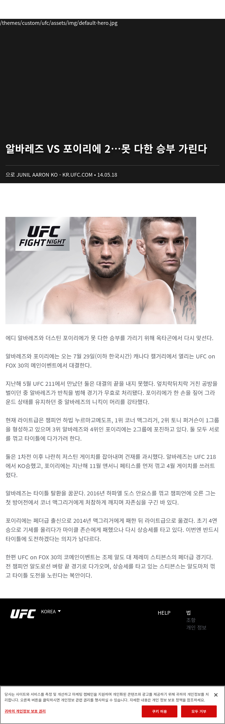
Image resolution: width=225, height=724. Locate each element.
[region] (112, 705)
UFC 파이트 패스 (158, 21)
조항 (191, 620)
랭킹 (38, 21)
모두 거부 (198, 711)
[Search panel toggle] (206, 22)
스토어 (192, 21)
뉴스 (84, 21)
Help (164, 612)
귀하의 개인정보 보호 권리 (25, 711)
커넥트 (125, 21)
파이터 (62, 21)
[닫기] (216, 695)
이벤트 (16, 21)
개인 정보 (196, 627)
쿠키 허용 (159, 711)
